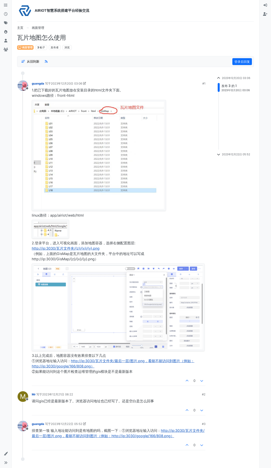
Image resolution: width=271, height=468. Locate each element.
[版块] (6, 5)
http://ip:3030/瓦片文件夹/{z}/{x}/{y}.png (66, 248)
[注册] (265, 14)
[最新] (6, 14)
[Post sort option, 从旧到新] (30, 61)
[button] (6, 453)
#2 (203, 394)
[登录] (265, 5)
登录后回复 (242, 61)
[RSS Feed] (46, 61)
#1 (203, 83)
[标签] (6, 23)
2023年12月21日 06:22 (57, 394)
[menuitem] (265, 5)
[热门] (6, 32)
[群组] (6, 49)
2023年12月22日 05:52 (66, 424)
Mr (34, 394)
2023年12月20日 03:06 (66, 83)
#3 (203, 424)
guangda (38, 83)
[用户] (6, 40)
